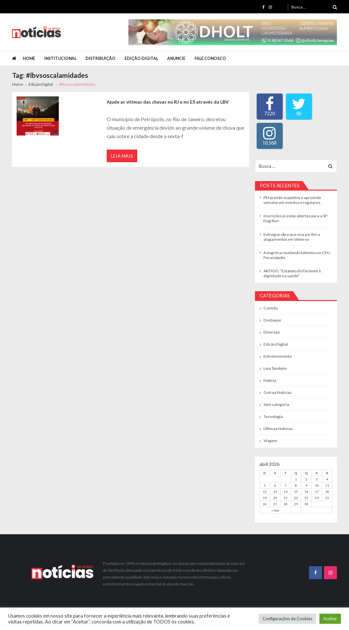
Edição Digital (141, 58)
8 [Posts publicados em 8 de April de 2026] (296, 485)
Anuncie (176, 58)
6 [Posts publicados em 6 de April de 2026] (275, 485)
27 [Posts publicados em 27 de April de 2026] (275, 504)
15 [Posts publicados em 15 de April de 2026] (296, 492)
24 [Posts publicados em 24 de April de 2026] (317, 498)
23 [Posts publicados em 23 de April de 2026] (306, 498)
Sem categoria (276, 404)
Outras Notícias (277, 392)
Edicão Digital (275, 344)
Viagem (270, 440)
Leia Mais (122, 156)
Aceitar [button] (330, 618)
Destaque (272, 320)
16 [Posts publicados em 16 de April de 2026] (306, 492)
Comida (270, 308)
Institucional (60, 58)
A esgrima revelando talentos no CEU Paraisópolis (296, 255)
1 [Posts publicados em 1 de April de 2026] (296, 479)
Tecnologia (273, 416)
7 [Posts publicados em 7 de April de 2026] (286, 485)
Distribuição (100, 58)
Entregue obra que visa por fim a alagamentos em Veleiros (291, 237)
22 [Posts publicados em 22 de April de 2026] (296, 498)
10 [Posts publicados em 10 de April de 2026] (317, 485)
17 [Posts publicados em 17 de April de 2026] (317, 492)
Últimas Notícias (278, 428)
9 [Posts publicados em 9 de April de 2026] (306, 485)
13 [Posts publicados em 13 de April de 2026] (275, 492)
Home (29, 58)
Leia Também (275, 368)
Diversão (271, 332)
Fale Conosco (210, 58)
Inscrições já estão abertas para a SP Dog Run (295, 218)
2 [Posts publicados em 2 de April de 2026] (306, 479)
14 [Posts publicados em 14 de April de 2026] (286, 492)
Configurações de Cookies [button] (287, 618)
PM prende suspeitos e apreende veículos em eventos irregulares (292, 200)
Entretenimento (277, 356)
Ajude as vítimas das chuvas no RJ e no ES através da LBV (168, 102)
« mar (275, 510)
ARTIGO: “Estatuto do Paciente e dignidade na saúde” (292, 273)
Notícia (269, 380)
